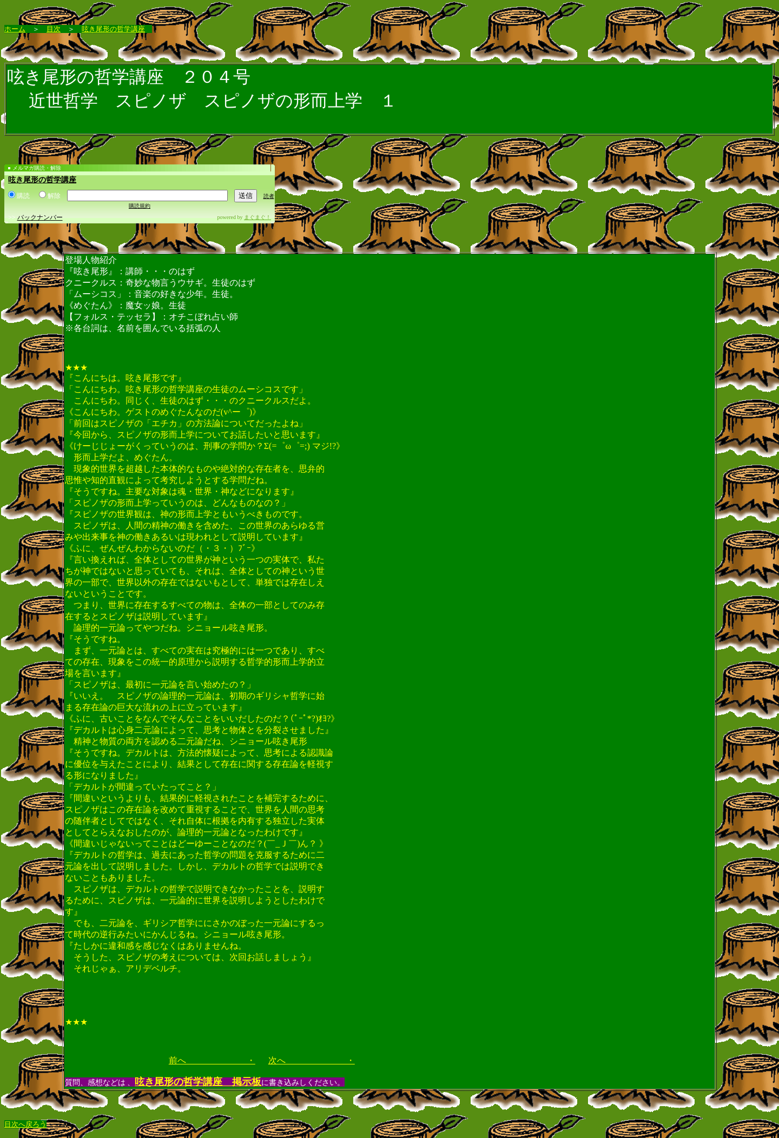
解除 (50, 196)
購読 (19, 196)
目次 (54, 29)
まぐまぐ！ (257, 217)
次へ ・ (311, 1060)
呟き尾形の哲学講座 (113, 29)
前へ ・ (212, 1060)
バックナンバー (40, 217)
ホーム (14, 29)
